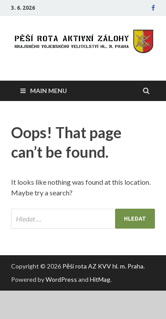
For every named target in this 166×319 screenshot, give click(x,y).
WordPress (61, 279)
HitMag (100, 279)
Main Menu (48, 90)
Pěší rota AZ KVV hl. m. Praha (102, 266)
